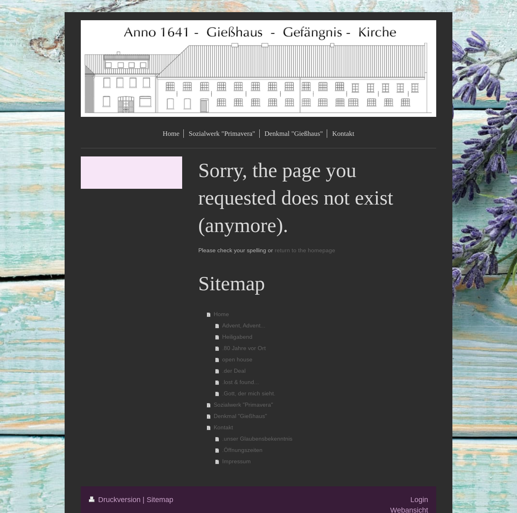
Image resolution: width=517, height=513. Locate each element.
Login (419, 499)
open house (237, 359)
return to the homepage (305, 250)
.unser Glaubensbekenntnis (257, 438)
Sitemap (160, 499)
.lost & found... (240, 382)
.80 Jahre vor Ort (244, 348)
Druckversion (116, 499)
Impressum (236, 461)
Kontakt (223, 427)
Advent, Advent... (243, 325)
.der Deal (234, 370)
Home (221, 314)
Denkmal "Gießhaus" (240, 416)
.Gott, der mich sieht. (248, 393)
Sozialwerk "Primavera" (243, 404)
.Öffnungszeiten (242, 450)
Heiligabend (237, 337)
